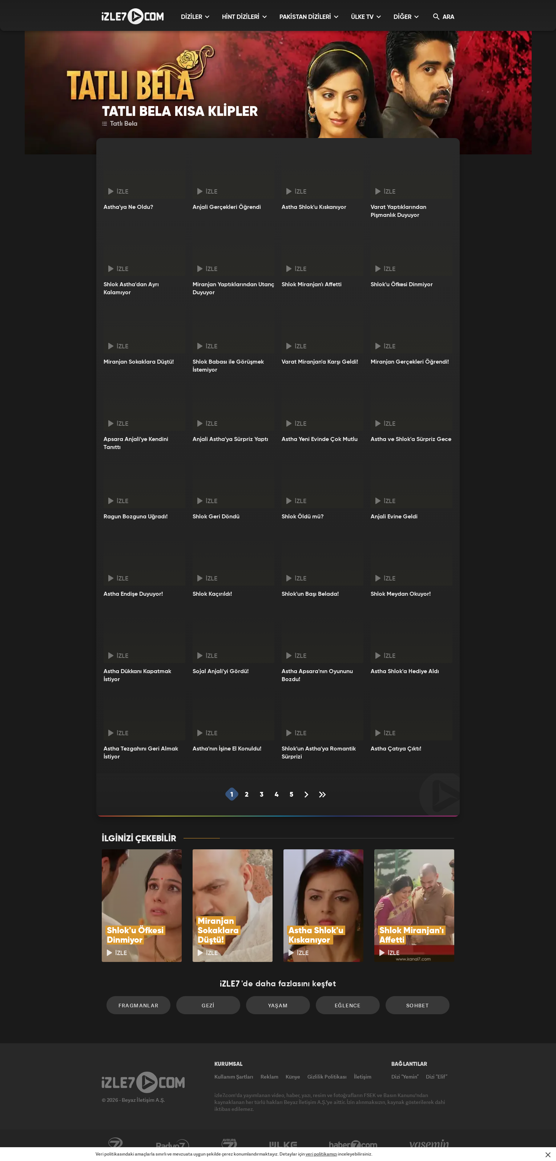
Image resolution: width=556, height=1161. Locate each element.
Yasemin (430, 1145)
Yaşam (278, 1005)
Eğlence (348, 1005)
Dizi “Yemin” (405, 1076)
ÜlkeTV (283, 1145)
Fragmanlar (138, 1005)
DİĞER (406, 17)
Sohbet (417, 1005)
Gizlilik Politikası (327, 1076)
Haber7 (353, 1145)
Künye (293, 1076)
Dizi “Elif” (436, 1076)
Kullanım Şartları (233, 1076)
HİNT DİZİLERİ (244, 17)
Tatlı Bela (119, 124)
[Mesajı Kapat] (548, 1154)
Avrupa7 (229, 1145)
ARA (443, 17)
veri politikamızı (321, 1154)
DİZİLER (195, 17)
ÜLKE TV (366, 17)
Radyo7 (172, 1145)
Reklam (269, 1076)
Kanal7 (115, 1145)
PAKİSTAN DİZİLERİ (308, 17)
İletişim (362, 1076)
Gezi (208, 1005)
